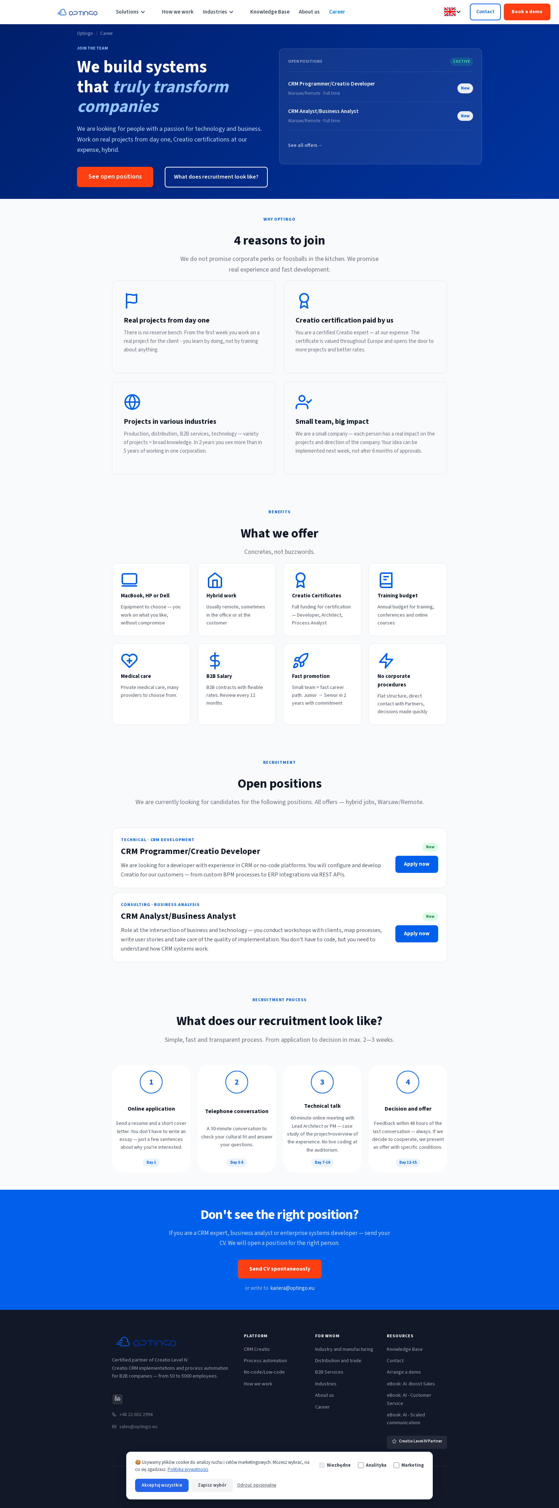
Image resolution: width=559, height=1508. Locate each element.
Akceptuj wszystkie (162, 1485)
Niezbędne (335, 1465)
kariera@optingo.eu (292, 1288)
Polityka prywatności (188, 1469)
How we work (178, 12)
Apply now (417, 864)
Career (337, 12)
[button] (134, 12)
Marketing (409, 1465)
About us (309, 12)
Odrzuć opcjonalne (256, 1485)
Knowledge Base (269, 12)
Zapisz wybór (212, 1485)
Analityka (372, 1465)
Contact (485, 11)
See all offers (304, 145)
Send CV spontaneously (279, 1269)
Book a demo (527, 11)
